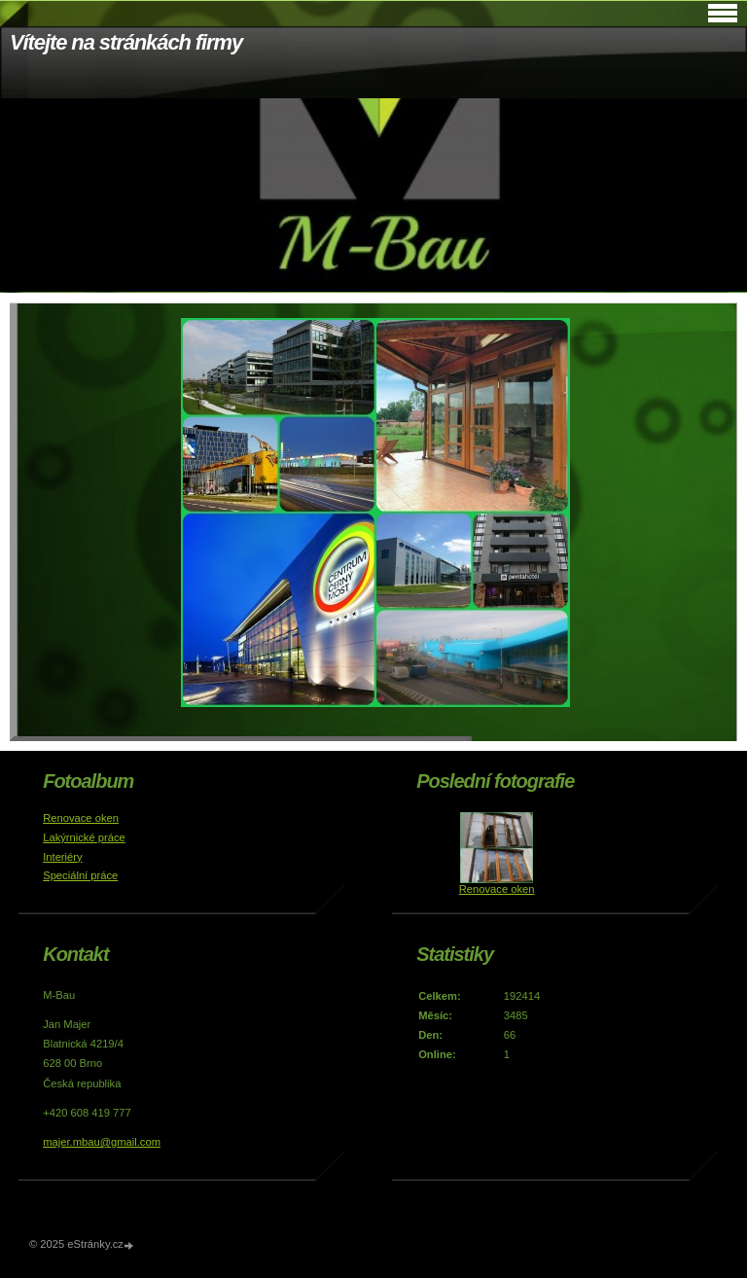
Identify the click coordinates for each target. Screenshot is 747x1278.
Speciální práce (80, 875)
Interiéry (62, 857)
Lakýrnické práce (84, 837)
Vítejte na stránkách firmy (126, 42)
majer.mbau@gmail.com (101, 1142)
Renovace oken (81, 818)
